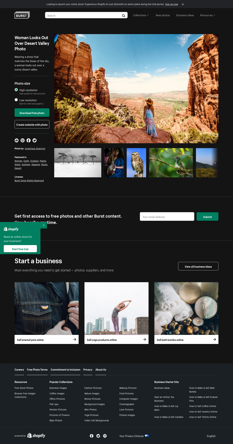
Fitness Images (127, 415)
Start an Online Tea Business (164, 398)
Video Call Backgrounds (96, 420)
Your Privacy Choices (134, 435)
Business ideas (185, 15)
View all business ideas (198, 266)
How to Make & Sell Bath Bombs (202, 389)
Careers (19, 369)
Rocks (44, 164)
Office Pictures (57, 398)
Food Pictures (126, 393)
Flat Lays (54, 404)
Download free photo (32, 112)
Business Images (58, 387)
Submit (207, 216)
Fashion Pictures (93, 387)
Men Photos (90, 409)
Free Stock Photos (24, 387)
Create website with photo (32, 124)
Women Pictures (58, 409)
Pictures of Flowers (60, 415)
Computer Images (128, 398)
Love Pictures (126, 409)
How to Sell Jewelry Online (203, 411)
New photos (163, 15)
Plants (43, 160)
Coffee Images (57, 393)
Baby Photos (56, 420)
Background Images (94, 404)
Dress (17, 164)
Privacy (87, 369)
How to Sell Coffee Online (202, 406)
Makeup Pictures (128, 387)
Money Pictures (92, 398)
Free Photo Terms (37, 369)
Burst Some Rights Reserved (29, 180)
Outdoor (34, 160)
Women (18, 160)
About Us (100, 369)
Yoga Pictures (91, 415)
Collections (141, 15)
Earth (26, 160)
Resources (207, 15)
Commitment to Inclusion (65, 369)
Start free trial (20, 249)
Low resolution (28, 100)
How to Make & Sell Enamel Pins (203, 398)
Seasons (35, 164)
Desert (18, 168)
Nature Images (91, 393)
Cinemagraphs (126, 404)
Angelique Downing (35, 148)
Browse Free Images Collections (25, 395)
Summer (26, 164)
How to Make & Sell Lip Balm (166, 407)
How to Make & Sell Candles (168, 417)
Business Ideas (162, 387)
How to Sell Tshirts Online (202, 417)
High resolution (28, 90)
